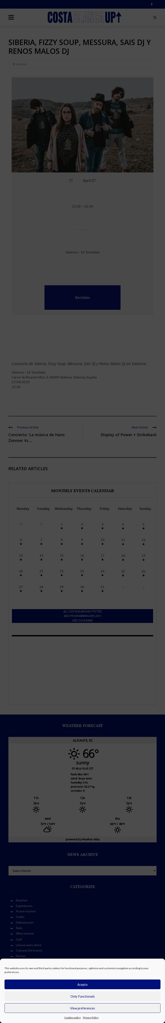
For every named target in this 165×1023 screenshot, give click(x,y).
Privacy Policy (91, 1017)
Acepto (82, 984)
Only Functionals (82, 996)
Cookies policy (72, 1017)
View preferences (82, 1008)
